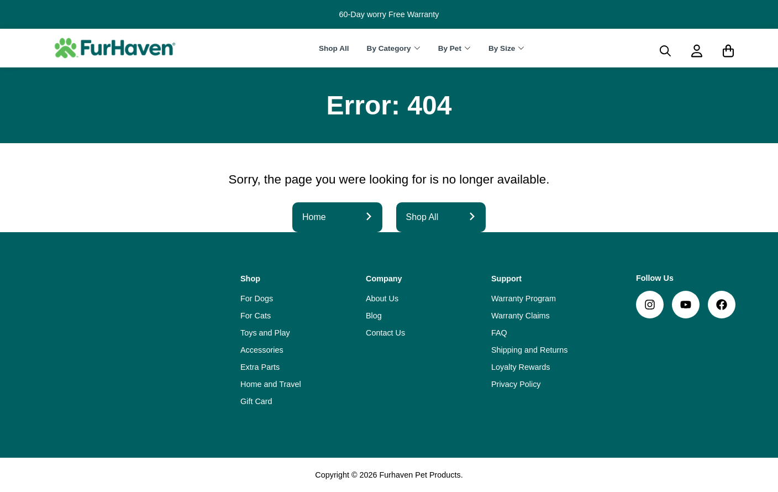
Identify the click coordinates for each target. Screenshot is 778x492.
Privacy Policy (516, 384)
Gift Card (256, 401)
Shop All (334, 48)
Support (506, 278)
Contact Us (385, 332)
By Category (389, 48)
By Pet (449, 48)
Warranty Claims (520, 315)
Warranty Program (523, 298)
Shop (250, 278)
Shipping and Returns (529, 350)
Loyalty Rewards (520, 367)
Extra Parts (260, 367)
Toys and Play (265, 332)
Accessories (261, 350)
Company (384, 278)
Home (337, 217)
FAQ (499, 332)
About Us (382, 298)
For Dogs (256, 298)
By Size (501, 48)
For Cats (255, 315)
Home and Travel (270, 384)
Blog (374, 315)
